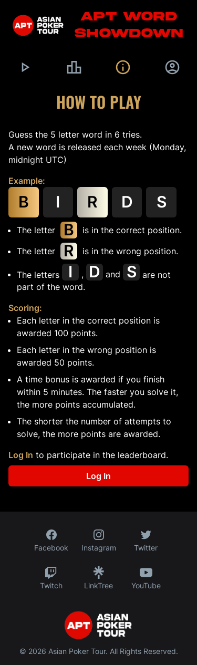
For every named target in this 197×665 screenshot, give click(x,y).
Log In (20, 455)
